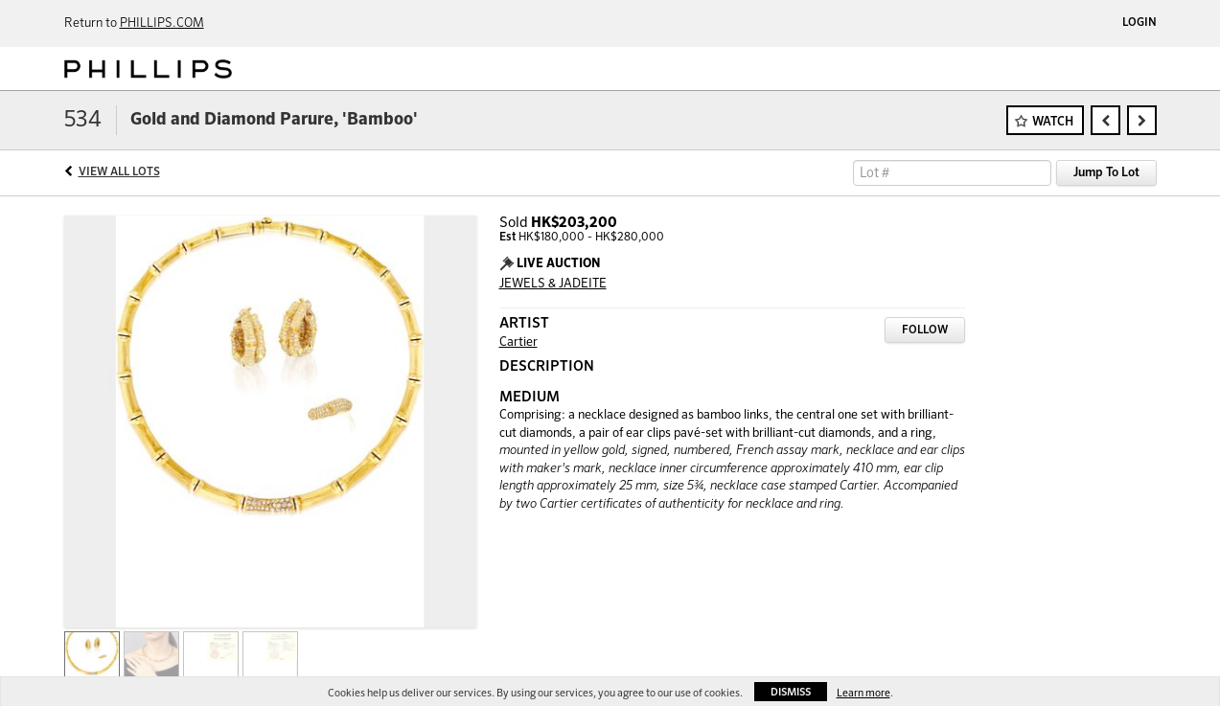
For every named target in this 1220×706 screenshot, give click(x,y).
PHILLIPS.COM (162, 23)
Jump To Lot (1106, 173)
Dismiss (791, 692)
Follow (925, 330)
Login (1139, 23)
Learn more (863, 693)
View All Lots (119, 172)
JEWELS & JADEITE (553, 284)
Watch (1052, 122)
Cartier (518, 342)
